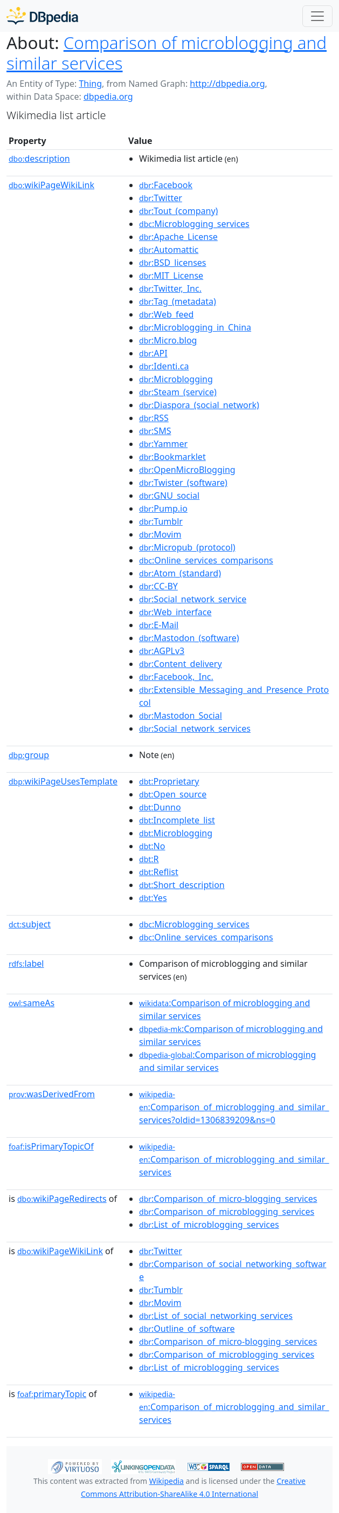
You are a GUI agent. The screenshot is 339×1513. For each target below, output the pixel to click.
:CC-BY (158, 586)
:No (152, 846)
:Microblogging (176, 379)
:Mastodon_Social (180, 715)
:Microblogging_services (194, 224)
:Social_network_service (192, 599)
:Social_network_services (195, 728)
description (39, 158)
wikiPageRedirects (62, 1199)
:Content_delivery (180, 664)
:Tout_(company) (178, 211)
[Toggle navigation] (317, 16)
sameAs (31, 1003)
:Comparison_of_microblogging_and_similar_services (234, 1159)
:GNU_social (169, 495)
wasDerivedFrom (52, 1094)
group (29, 755)
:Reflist (158, 872)
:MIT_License (171, 275)
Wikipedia (166, 1481)
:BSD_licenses (172, 263)
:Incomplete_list (177, 820)
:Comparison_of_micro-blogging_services (228, 1199)
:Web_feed (166, 314)
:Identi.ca (164, 366)
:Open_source (172, 794)
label (26, 963)
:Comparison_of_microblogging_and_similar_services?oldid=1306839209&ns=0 (234, 1107)
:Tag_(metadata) (177, 301)
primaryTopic (51, 1394)
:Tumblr (161, 521)
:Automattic (168, 250)
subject (30, 924)
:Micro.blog (168, 340)
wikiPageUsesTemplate (63, 781)
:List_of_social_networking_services (216, 1316)
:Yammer (163, 444)
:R (149, 859)
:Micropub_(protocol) (187, 547)
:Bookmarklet (172, 457)
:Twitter (160, 198)
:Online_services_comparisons (206, 560)
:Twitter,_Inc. (170, 288)
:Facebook (165, 185)
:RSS (154, 418)
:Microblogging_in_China (195, 327)
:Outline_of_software (187, 1329)
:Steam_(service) (178, 392)
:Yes (153, 898)
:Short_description (182, 885)
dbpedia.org (108, 96)
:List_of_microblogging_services (209, 1224)
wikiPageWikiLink (51, 185)
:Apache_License (178, 237)
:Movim (160, 534)
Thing (90, 84)
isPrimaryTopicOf (51, 1146)
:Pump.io (163, 508)
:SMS (155, 431)
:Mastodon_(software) (189, 638)
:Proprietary (169, 781)
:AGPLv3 (161, 651)
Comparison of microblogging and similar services (166, 52)
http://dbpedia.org (227, 84)
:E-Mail (158, 625)
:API (153, 353)
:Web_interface (175, 612)
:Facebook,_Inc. (176, 677)
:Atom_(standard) (180, 573)
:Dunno (160, 807)
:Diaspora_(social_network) (199, 405)
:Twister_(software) (183, 483)
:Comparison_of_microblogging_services (226, 1212)
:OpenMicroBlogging (187, 470)
